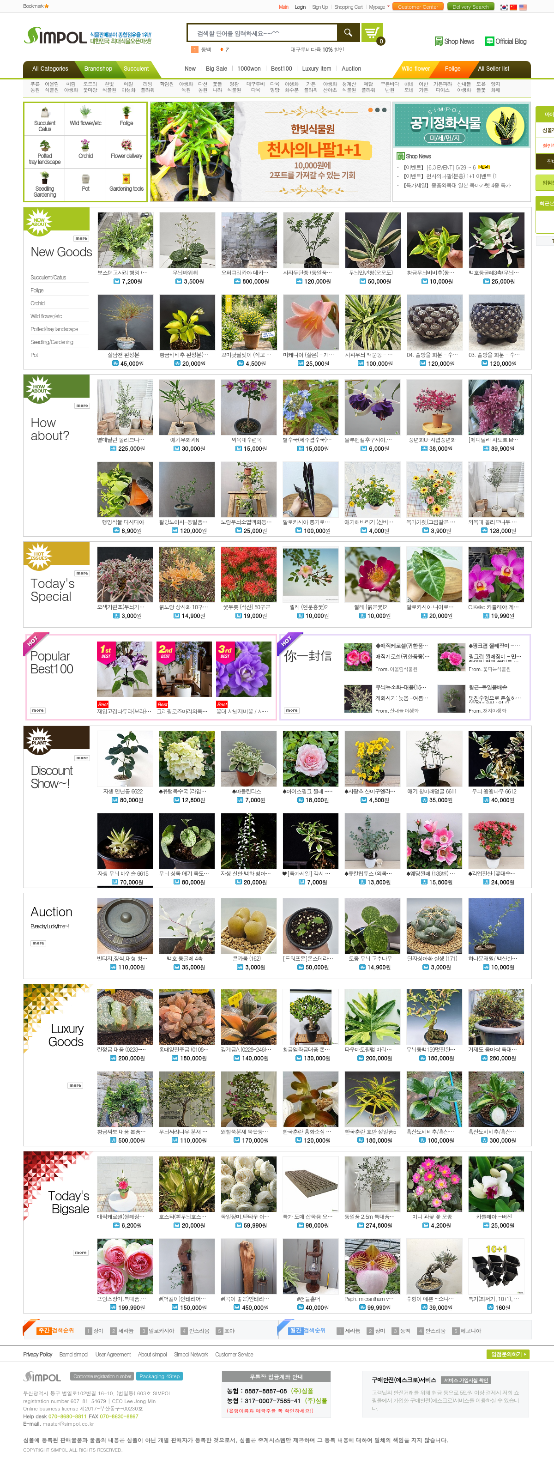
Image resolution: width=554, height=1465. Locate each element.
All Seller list (493, 68)
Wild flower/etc (85, 120)
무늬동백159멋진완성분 (433, 1049)
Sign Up (320, 6)
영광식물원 (234, 86)
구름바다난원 (389, 86)
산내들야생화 (464, 86)
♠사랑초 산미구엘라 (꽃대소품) (379, 791)
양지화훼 (495, 86)
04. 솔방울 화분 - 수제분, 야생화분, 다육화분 (458, 354)
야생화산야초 (330, 86)
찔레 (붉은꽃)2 (370, 607)
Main (283, 6)
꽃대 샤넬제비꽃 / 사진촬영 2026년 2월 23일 (266, 711)
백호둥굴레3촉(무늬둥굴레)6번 (503, 272)
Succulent (136, 68)
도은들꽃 (481, 86)
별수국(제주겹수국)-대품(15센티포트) (325, 439)
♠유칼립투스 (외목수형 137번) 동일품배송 (392, 873)
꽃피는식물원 (497, 669)
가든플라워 (311, 86)
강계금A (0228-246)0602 (249, 1049)
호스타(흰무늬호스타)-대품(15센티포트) (204, 1216)
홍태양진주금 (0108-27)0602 (191, 1049)
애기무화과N (184, 439)
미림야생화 (71, 86)
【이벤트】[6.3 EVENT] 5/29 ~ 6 (446, 167)
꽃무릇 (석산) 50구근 (246, 607)
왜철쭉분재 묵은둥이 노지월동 (255, 1131)
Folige (453, 68)
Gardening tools (126, 185)
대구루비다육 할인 (317, 49)
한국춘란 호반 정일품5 (370, 1131)
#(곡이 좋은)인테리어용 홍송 (253, 1298)
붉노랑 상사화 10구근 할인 (189, 607)
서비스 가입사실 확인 (466, 1380)
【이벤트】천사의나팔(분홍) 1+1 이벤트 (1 (449, 176)
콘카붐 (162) (247, 958)
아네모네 (409, 86)
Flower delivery (126, 152)
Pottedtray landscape (44, 155)
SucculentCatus (44, 123)
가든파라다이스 (443, 86)
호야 (229, 1330)
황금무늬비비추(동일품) (434, 272)
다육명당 (274, 86)
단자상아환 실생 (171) (432, 958)
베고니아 (471, 1330)
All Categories (50, 68)
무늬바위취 (185, 272)
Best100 (281, 68)
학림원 (167, 83)
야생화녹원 (186, 86)
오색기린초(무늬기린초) (124, 607)
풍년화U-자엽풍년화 (432, 439)
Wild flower (416, 68)
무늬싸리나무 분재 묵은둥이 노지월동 (201, 1131)
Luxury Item (316, 68)
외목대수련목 (246, 439)
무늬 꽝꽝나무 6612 (494, 791)
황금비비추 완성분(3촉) (185, 354)
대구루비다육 (256, 86)
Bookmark (33, 5)
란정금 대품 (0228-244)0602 (129, 1049)
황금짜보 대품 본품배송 (124, 1131)
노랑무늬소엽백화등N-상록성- (256, 522)
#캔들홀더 (308, 1298)
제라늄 (125, 1330)
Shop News (459, 41)
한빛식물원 (109, 86)
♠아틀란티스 (246, 791)
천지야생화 (494, 710)
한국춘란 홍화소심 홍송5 (311, 1131)
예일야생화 (128, 86)
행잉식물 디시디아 (123, 522)
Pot (85, 185)
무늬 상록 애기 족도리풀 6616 (192, 873)
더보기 (390, 6)
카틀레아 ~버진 (494, 1216)
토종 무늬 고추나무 (370, 958)
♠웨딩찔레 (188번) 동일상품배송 (443, 873)
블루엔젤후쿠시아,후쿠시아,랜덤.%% (387, 439)
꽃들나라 (217, 86)
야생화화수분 (292, 86)
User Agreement (113, 1354)
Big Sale (216, 68)
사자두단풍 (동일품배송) (310, 272)
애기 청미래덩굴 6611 (432, 791)
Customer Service (234, 1354)
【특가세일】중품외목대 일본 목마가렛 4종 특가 (456, 185)
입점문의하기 (506, 1354)
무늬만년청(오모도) (371, 272)
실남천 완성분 (123, 354)
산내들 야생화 (404, 710)
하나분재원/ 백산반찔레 (495, 958)
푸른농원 (35, 86)
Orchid (85, 152)
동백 (206, 49)
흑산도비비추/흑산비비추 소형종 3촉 (510, 1131)
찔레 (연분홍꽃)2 (308, 607)
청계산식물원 (349, 86)
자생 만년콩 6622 (123, 791)
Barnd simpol (73, 1354)
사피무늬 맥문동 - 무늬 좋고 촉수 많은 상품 (394, 354)
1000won (249, 68)
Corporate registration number (102, 1376)
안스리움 (199, 1330)
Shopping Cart (348, 6)
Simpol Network (191, 1354)
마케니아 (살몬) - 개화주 (311, 354)
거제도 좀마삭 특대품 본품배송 (503, 1049)
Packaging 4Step (159, 1376)
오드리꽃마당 (90, 86)
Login (300, 6)
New (190, 68)
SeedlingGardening (44, 188)
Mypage (377, 6)
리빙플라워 (148, 86)
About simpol (152, 1354)
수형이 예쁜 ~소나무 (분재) (437, 1298)
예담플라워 (368, 86)
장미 (98, 1330)
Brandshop (98, 68)
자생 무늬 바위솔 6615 (122, 873)
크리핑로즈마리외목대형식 (187, 711)
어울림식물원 (52, 86)
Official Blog (510, 41)
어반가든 (423, 86)
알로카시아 (161, 1330)
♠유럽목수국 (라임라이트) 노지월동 (199, 791)
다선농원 (202, 86)
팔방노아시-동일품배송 (185, 522)
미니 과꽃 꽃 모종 (432, 1216)
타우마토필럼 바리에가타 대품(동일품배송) (393, 1049)
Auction (351, 68)
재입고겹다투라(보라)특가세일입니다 (139, 711)
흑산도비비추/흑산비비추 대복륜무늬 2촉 (453, 1131)
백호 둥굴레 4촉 (185, 958)
